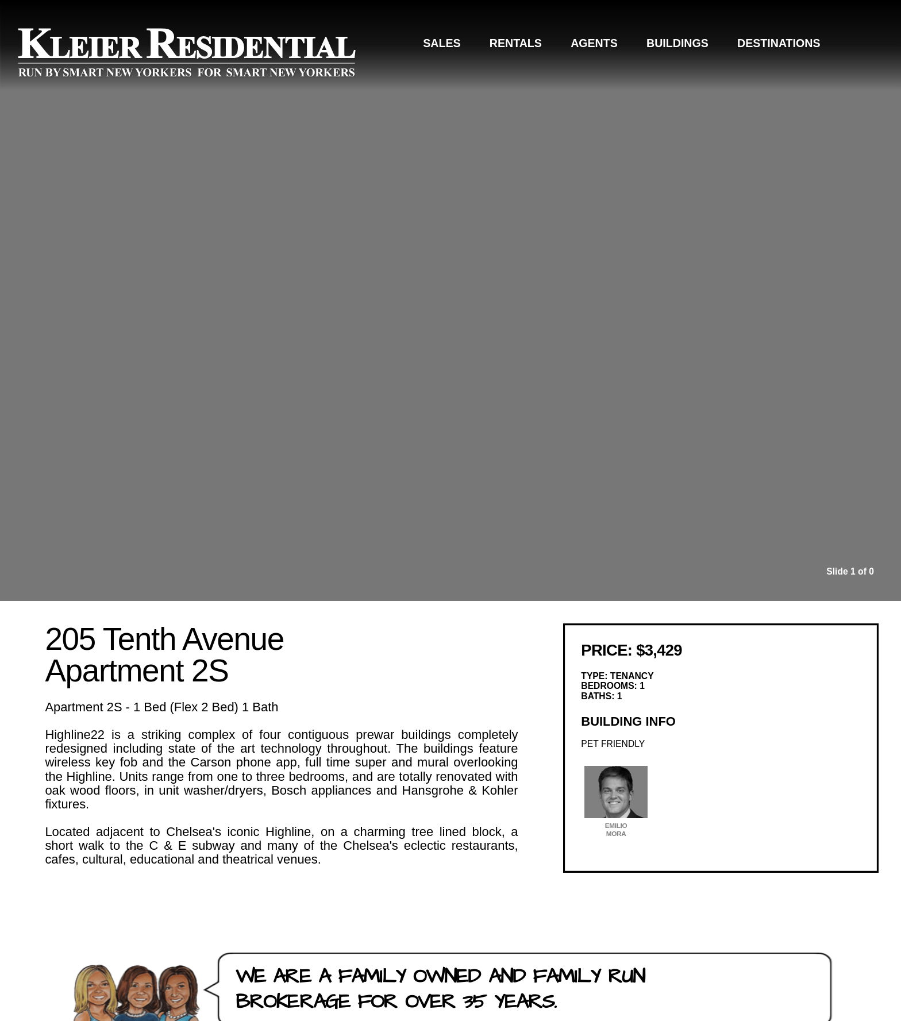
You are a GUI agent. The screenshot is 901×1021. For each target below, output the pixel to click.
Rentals (516, 43)
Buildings (677, 43)
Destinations (778, 43)
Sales (441, 43)
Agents (594, 43)
